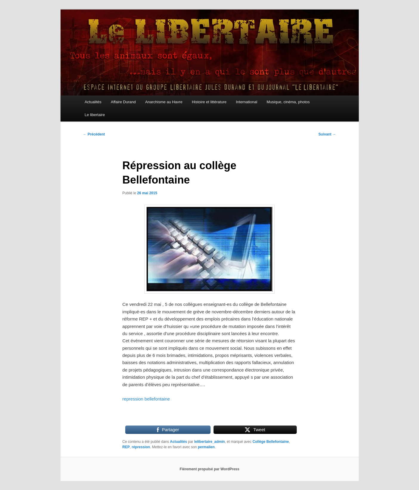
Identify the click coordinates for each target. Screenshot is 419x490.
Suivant (327, 134)
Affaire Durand (123, 102)
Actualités (93, 102)
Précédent (94, 134)
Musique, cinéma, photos (288, 102)
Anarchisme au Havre (164, 102)
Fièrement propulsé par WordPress (209, 469)
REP (126, 447)
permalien (206, 447)
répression (141, 447)
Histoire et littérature (209, 102)
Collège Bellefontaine (271, 442)
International (246, 102)
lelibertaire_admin (209, 442)
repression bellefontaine (146, 398)
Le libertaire (95, 115)
